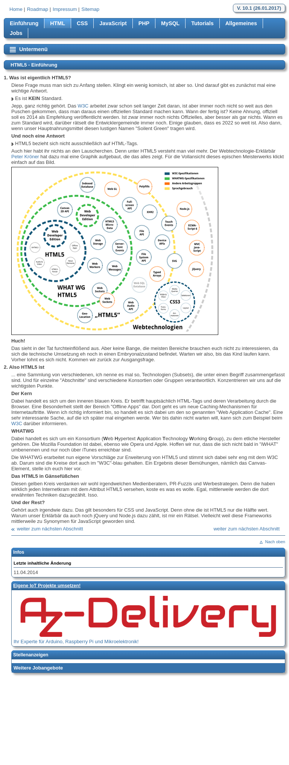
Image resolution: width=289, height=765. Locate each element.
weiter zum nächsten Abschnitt (50, 529)
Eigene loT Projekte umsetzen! (47, 585)
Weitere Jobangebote (38, 668)
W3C (83, 106)
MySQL (170, 23)
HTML (57, 23)
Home (16, 9)
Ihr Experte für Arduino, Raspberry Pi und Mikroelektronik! (76, 641)
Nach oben (275, 541)
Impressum (65, 9)
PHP (143, 23)
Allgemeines (241, 23)
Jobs (16, 33)
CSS (82, 23)
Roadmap (37, 9)
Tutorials (202, 23)
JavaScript (112, 23)
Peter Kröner (25, 156)
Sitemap (90, 9)
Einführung (24, 23)
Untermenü (33, 49)
